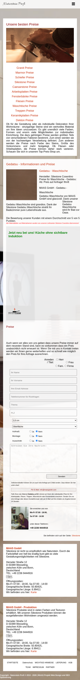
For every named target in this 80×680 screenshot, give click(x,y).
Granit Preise (24, 67)
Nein (39, 431)
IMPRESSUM (38, 667)
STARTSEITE (12, 663)
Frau (70, 362)
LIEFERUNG (61, 663)
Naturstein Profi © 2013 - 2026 (23, 675)
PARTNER (50, 667)
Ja (31, 431)
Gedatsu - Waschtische (53, 170)
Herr (60, 359)
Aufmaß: (16, 431)
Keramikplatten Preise (24, 115)
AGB (70, 663)
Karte (34, 592)
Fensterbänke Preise (24, 96)
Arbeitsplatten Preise (24, 91)
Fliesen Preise (24, 101)
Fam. (59, 366)
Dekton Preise (24, 120)
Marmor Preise (25, 72)
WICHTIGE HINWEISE (44, 663)
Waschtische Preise (24, 105)
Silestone (76, 535)
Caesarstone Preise (24, 86)
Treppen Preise (24, 110)
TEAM (28, 667)
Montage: (16, 436)
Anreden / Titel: (49, 361)
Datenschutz (27, 663)
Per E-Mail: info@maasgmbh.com (43, 490)
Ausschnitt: (17, 441)
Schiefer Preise (24, 77)
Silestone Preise (25, 82)
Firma (69, 366)
